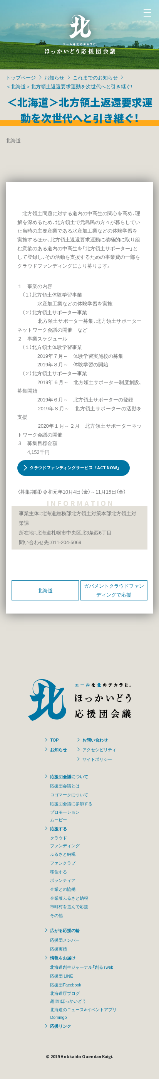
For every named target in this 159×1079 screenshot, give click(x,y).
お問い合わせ (95, 740)
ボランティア (62, 880)
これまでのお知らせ (95, 77)
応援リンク (60, 1026)
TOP (54, 740)
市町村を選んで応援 (69, 906)
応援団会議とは (65, 785)
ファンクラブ (62, 863)
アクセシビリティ (99, 749)
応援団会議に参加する (71, 803)
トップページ (21, 77)
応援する (58, 828)
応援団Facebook (65, 984)
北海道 (45, 590)
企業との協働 (62, 889)
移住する (58, 871)
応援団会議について (69, 776)
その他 (56, 915)
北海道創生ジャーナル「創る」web (81, 967)
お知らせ (54, 77)
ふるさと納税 (62, 854)
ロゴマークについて (69, 794)
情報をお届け (62, 957)
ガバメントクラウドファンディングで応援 (114, 590)
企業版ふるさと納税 (69, 898)
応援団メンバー (65, 940)
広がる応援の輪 (65, 930)
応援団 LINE (61, 976)
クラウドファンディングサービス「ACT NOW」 (75, 467)
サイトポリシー (97, 759)
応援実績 (58, 949)
